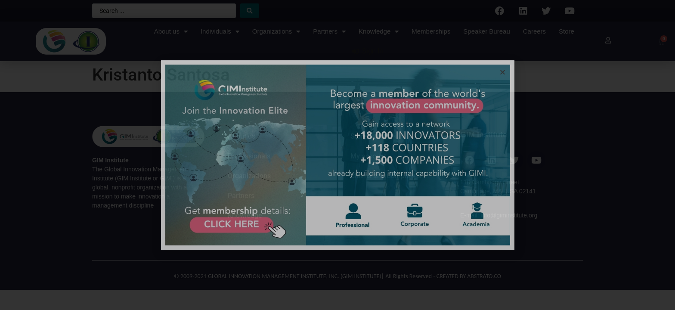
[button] (502, 72)
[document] (337, 155)
